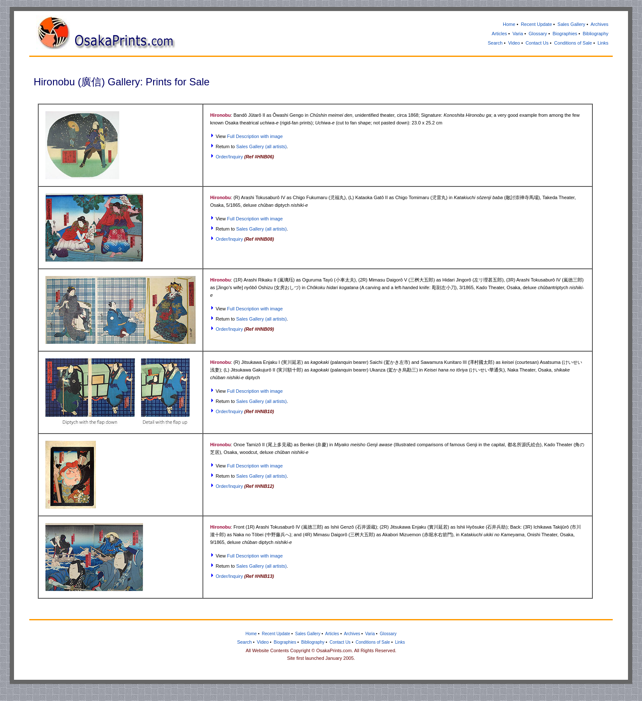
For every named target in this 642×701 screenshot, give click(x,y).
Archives (599, 24)
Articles (499, 33)
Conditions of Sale (573, 42)
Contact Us (536, 42)
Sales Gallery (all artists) (261, 146)
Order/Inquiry (229, 156)
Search (495, 42)
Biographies (564, 33)
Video (514, 42)
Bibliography (595, 33)
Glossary (538, 33)
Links (602, 42)
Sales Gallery (571, 24)
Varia (518, 33)
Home (509, 24)
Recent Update (536, 24)
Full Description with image (255, 136)
